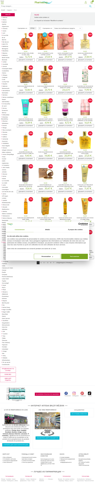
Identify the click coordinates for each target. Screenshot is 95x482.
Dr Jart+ (4, 106)
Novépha (5, 231)
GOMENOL (6, 143)
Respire (5, 301)
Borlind (5, 22)
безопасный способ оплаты (29, 457)
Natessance (6, 216)
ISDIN (3, 161)
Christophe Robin (7, 68)
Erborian (5, 121)
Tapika (4, 281)
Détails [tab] (47, 229)
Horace (5, 148)
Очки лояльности (7, 462)
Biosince (5, 53)
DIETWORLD (5, 101)
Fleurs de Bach (7, 130)
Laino (4, 185)
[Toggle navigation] (2, 2)
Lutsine (4, 198)
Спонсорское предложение (10, 460)
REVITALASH (5, 303)
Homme (5, 249)
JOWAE (4, 172)
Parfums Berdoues (7, 276)
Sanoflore (5, 320)
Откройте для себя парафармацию (15, 445)
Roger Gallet (6, 312)
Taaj (4, 336)
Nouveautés (5, 229)
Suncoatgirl (5, 283)
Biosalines (5, 51)
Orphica (4, 263)
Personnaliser (47, 256)
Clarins (4, 73)
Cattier (5, 62)
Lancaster (5, 187)
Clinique (5, 75)
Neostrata (5, 220)
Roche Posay (6, 307)
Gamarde (5, 139)
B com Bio (5, 35)
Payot (4, 285)
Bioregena (5, 48)
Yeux (4, 255)
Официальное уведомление (67, 459)
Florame (5, 132)
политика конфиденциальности (66, 461)
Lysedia (5, 200)
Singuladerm (5, 323)
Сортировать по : (23, 28)
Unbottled (5, 349)
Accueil (3, 10)
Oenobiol (61, 480)
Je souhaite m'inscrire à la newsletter (47, 394)
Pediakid (41, 480)
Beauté (7, 15)
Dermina (5, 95)
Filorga (5, 128)
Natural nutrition (89, 480)
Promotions (5, 296)
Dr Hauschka (6, 104)
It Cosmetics (5, 165)
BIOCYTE (5, 44)
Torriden (4, 347)
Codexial (4, 77)
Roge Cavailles (7, 309)
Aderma (5, 17)
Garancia (5, 141)
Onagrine (5, 261)
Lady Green (5, 279)
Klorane (5, 174)
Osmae (4, 270)
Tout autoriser (74, 256)
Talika (4, 338)
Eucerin (5, 125)
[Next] (64, 262)
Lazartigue (5, 189)
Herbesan (88, 479)
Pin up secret (6, 362)
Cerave (5, 66)
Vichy (4, 355)
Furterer (5, 134)
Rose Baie (5, 314)
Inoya (3, 156)
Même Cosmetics (7, 213)
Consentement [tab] (19, 229)
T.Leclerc (5, 334)
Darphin (5, 84)
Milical (66, 480)
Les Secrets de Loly (7, 191)
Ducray (5, 108)
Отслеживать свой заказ (9, 459)
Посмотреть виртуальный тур (47, 438)
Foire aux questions (27, 462)
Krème (4, 178)
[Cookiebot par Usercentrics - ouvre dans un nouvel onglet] (80, 224)
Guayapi (4, 274)
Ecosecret (5, 110)
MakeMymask (6, 202)
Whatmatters (6, 360)
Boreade (4, 60)
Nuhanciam (5, 238)
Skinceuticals (6, 325)
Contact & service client (28, 460)
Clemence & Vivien (7, 268)
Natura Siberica (7, 218)
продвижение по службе (8, 369)
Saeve (4, 316)
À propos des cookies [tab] (75, 229)
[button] (85, 2)
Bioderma (5, 46)
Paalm (4, 272)
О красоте (9, 10)
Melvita (5, 211)
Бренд (32, 28)
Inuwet (4, 159)
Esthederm (5, 123)
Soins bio (4, 327)
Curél (3, 79)
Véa (3, 353)
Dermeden (5, 93)
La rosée (4, 183)
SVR (4, 331)
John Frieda (6, 167)
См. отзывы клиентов (79, 414)
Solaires (5, 252)
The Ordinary (6, 342)
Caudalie (5, 64)
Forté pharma (81, 479)
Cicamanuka (5, 364)
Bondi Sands (5, 57)
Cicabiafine (5, 71)
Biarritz (4, 40)
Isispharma (5, 163)
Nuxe (4, 242)
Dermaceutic (5, 88)
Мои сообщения (7, 457)
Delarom (5, 86)
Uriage (5, 351)
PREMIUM (5, 294)
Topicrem (4, 345)
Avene (4, 31)
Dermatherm (6, 90)
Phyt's (3, 287)
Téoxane (4, 340)
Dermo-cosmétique (8, 97)
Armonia (5, 28)
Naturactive (80, 480)
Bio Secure (6, 42)
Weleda (5, 358)
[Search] (44, 6)
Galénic (5, 137)
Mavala (5, 207)
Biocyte (60, 479)
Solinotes (4, 329)
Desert (4, 99)
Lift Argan (5, 196)
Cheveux (5, 259)
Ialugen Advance (7, 150)
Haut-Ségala (6, 146)
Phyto (4, 289)
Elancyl (4, 112)
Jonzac (4, 170)
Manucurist (6, 205)
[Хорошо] (92, 6)
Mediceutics (5, 209)
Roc (4, 305)
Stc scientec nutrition (68, 479)
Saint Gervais (6, 318)
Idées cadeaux (6, 152)
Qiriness (4, 298)
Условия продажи (64, 457)
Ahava (4, 20)
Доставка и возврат (27, 459)
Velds (3, 266)
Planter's (5, 292)
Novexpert (5, 233)
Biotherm (5, 55)
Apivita (4, 24)
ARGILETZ (5, 240)
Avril (4, 33)
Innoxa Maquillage (8, 154)
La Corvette (5, 181)
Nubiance (5, 235)
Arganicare (5, 26)
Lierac (4, 194)
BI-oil (3, 37)
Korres (4, 176)
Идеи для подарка (8, 379)
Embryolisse (6, 115)
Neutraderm (5, 222)
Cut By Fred (5, 82)
